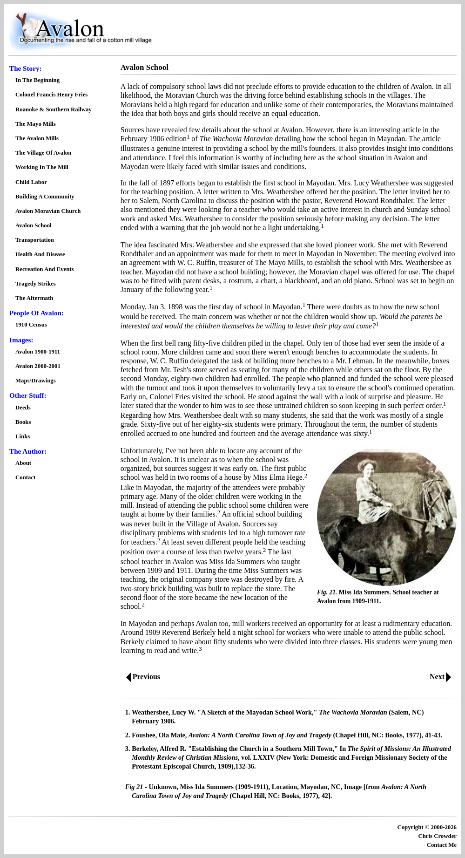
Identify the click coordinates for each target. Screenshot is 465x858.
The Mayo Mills (35, 124)
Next (442, 677)
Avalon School (33, 225)
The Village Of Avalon (43, 153)
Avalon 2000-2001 (38, 366)
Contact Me (442, 845)
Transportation (34, 240)
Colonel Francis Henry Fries (51, 94)
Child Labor (31, 182)
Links (22, 436)
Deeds (23, 407)
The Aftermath (34, 298)
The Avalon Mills (37, 138)
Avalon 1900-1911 (37, 351)
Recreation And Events (44, 269)
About (23, 463)
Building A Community (44, 196)
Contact (25, 477)
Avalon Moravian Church (48, 211)
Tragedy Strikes (35, 283)
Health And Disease (40, 254)
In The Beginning (37, 80)
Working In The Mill (41, 167)
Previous (141, 677)
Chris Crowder (437, 836)
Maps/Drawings (35, 380)
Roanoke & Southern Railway (53, 109)
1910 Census (31, 324)
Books (23, 422)
